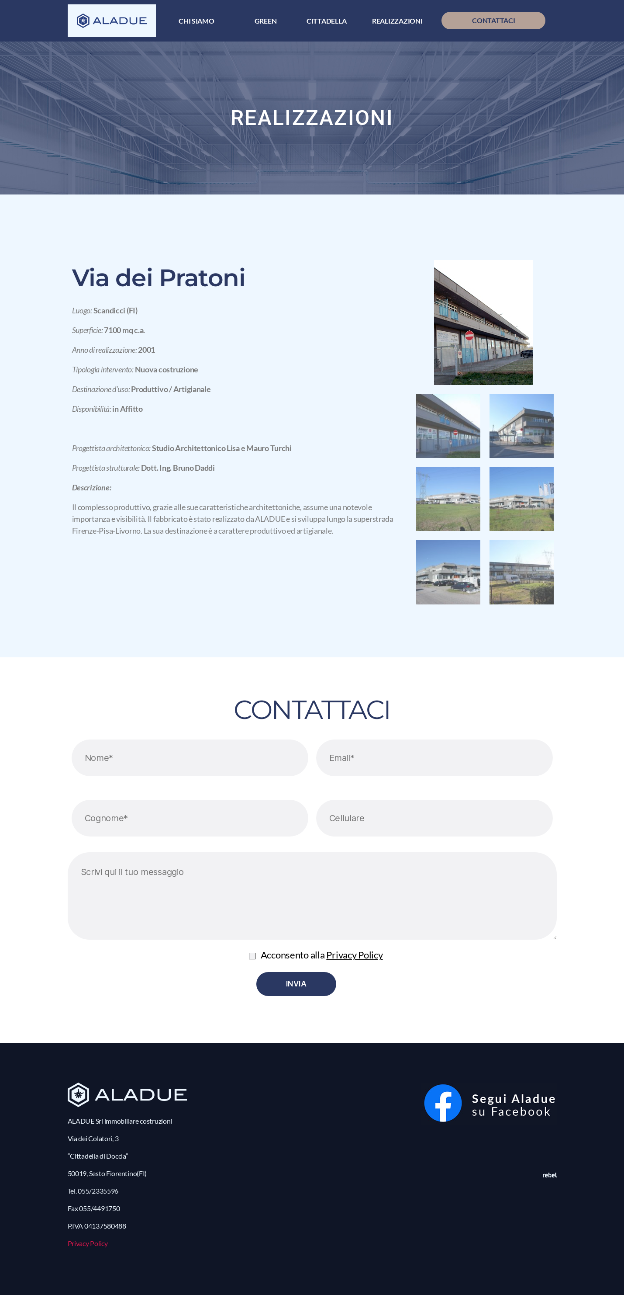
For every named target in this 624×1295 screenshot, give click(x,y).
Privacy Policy (354, 955)
